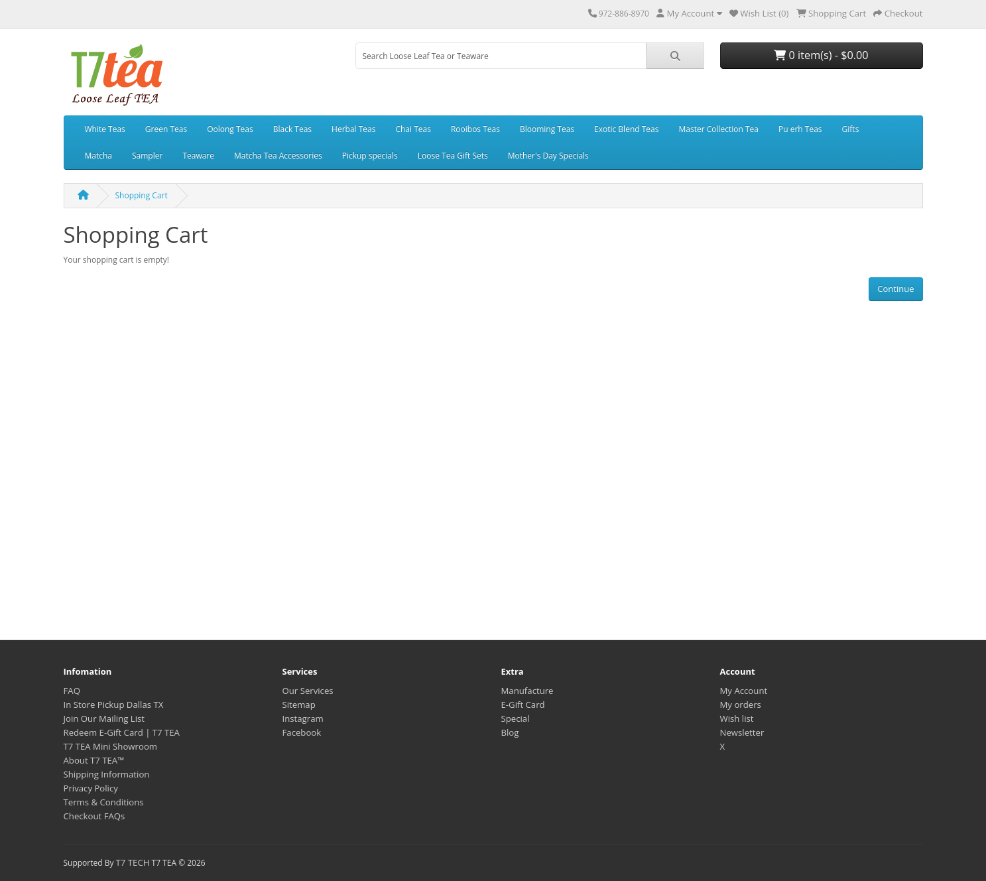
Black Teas (292, 129)
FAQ (72, 691)
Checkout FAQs (94, 816)
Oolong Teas (230, 129)
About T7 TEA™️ (94, 760)
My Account (744, 691)
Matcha (99, 155)
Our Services (308, 691)
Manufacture (527, 691)
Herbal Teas (353, 129)
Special (515, 718)
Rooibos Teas (475, 129)
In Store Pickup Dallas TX (114, 705)
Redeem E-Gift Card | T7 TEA (122, 732)
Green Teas (166, 129)
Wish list (737, 718)
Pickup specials (370, 155)
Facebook (302, 732)
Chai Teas (412, 129)
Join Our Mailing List (104, 718)
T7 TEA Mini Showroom (111, 746)
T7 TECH (133, 862)
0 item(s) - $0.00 (821, 55)
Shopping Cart (141, 195)
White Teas (105, 129)
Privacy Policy (91, 788)
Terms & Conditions (104, 802)
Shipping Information (107, 774)
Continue (895, 289)
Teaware (198, 155)
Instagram (303, 718)
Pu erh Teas (800, 129)
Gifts (850, 129)
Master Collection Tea (718, 129)
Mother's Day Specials (548, 155)
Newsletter (742, 732)
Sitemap (299, 705)
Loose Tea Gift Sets (453, 155)
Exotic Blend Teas (626, 129)
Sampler (147, 155)
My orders (740, 705)
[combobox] (501, 55)
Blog (510, 732)
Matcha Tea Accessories (278, 155)
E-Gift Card (523, 705)
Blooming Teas (547, 129)
